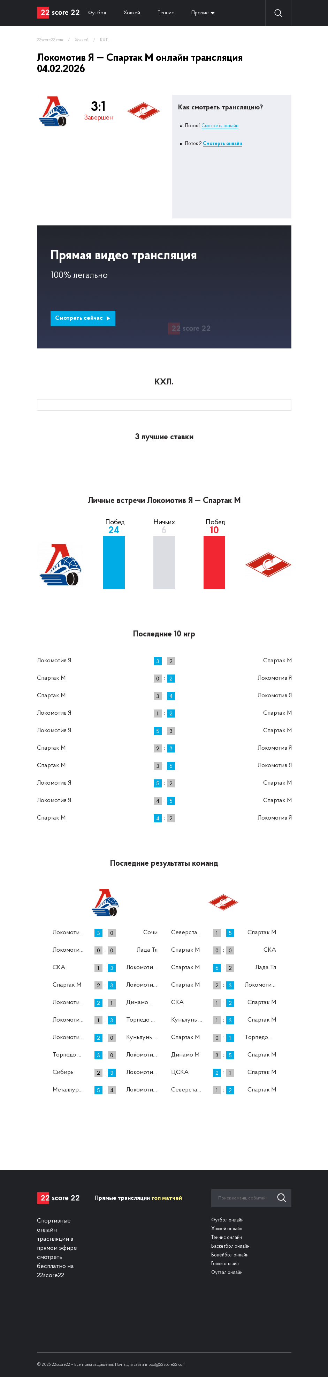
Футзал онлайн (227, 1272)
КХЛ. (104, 40)
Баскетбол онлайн (230, 1246)
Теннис (166, 13)
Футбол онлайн (227, 1220)
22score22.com (50, 40)
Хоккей (131, 13)
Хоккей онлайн (226, 1229)
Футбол (97, 13)
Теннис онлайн (226, 1237)
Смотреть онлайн (219, 126)
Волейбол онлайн (230, 1255)
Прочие (200, 13)
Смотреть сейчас (82, 318)
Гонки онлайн (225, 1264)
